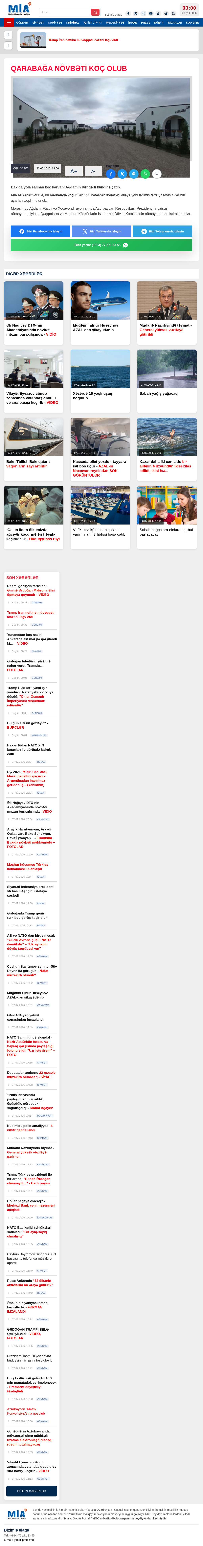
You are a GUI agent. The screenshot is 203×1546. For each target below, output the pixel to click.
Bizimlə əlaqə (113, 14)
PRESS (145, 22)
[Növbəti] (8, 45)
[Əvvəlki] (8, 35)
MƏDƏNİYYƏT (115, 22)
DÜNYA (159, 22)
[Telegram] (166, 13)
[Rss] (173, 13)
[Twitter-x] (136, 13)
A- (93, 171)
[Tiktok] (158, 13)
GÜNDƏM (22, 22)
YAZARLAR (175, 22)
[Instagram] (143, 13)
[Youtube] (151, 13)
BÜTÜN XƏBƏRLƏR (31, 1491)
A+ (74, 171)
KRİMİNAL (72, 22)
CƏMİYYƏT (55, 22)
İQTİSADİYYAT (92, 22)
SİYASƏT (38, 22)
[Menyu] (9, 22)
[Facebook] (128, 13)
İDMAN (132, 22)
